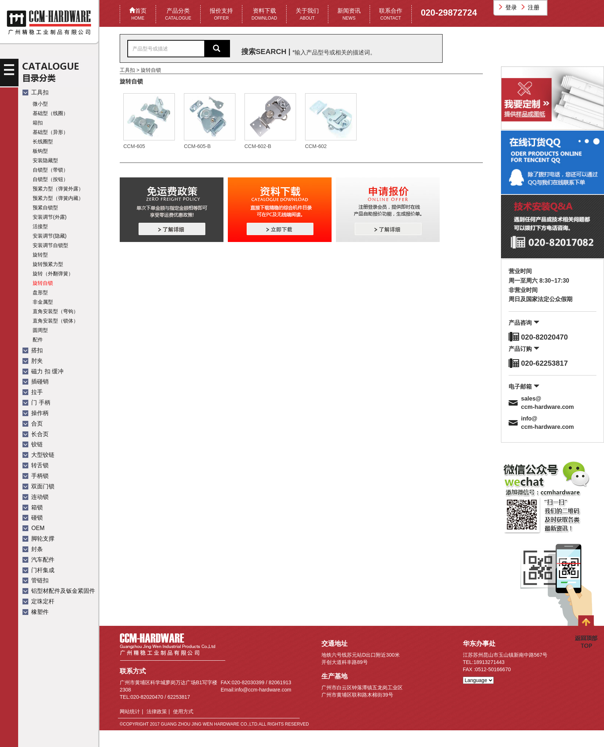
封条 (32, 549)
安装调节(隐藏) (49, 236)
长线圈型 (43, 141)
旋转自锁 (43, 283)
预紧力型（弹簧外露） (58, 189)
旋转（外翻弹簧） (53, 273)
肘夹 (32, 361)
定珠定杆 (38, 601)
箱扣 (38, 123)
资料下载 (264, 15)
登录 (508, 7)
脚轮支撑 (38, 538)
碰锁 (32, 517)
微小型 (40, 104)
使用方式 (183, 711)
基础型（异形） (50, 132)
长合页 (35, 434)
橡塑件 (35, 612)
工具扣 (35, 92)
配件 (38, 339)
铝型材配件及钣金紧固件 (58, 591)
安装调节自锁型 (50, 245)
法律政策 (157, 711)
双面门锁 (38, 486)
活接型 (40, 226)
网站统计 (130, 711)
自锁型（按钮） (50, 179)
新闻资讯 (349, 15)
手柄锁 (35, 476)
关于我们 (307, 15)
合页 (32, 423)
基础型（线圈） (50, 113)
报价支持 (221, 15)
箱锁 (32, 507)
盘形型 (40, 292)
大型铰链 (38, 455)
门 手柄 (36, 402)
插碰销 (35, 381)
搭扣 (32, 350)
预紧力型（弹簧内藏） (58, 198)
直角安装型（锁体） (55, 321)
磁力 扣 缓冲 (42, 371)
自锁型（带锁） (50, 170)
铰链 (32, 444)
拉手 (32, 392)
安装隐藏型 (45, 160)
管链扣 (35, 580)
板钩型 (40, 151)
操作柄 (35, 413)
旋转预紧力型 (48, 264)
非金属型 (43, 302)
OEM (33, 528)
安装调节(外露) (49, 217)
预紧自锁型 (45, 207)
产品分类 (178, 15)
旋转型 (40, 255)
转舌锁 (35, 465)
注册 (530, 7)
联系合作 (390, 15)
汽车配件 (38, 560)
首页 (138, 15)
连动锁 (35, 497)
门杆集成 (38, 570)
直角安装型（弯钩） (55, 311)
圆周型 (40, 330)
